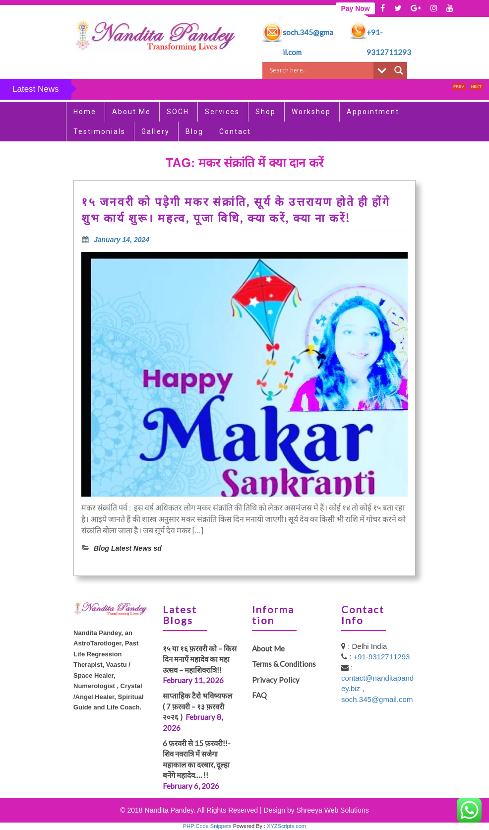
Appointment (373, 112)
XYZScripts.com (286, 826)
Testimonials (99, 131)
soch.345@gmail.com (377, 699)
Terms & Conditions (284, 663)
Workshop (311, 112)
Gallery (155, 131)
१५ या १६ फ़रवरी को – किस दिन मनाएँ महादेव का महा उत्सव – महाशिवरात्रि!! (200, 659)
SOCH (178, 112)
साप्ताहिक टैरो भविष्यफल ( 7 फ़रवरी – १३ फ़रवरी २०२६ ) (200, 706)
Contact (235, 131)
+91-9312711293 (382, 656)
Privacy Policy (276, 679)
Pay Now (355, 8)
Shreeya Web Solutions (333, 810)
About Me (131, 112)
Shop (265, 112)
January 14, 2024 (121, 240)
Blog (194, 131)
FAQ (259, 695)
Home (84, 112)
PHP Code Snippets (207, 826)
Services (222, 112)
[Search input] (320, 70)
